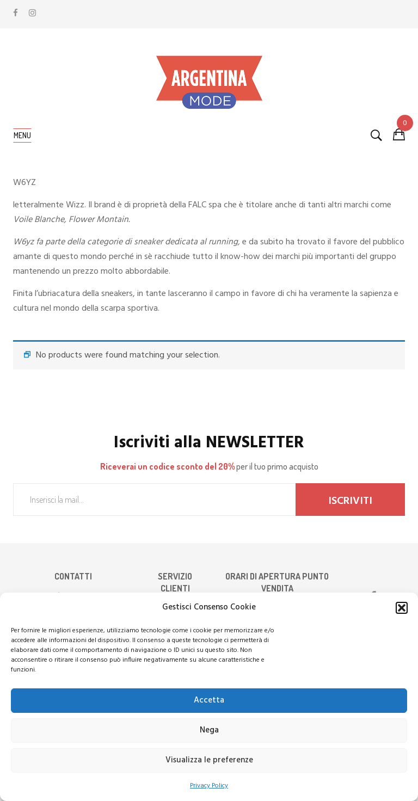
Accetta (209, 700)
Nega (209, 730)
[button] (401, 607)
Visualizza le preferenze (209, 760)
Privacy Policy (209, 785)
